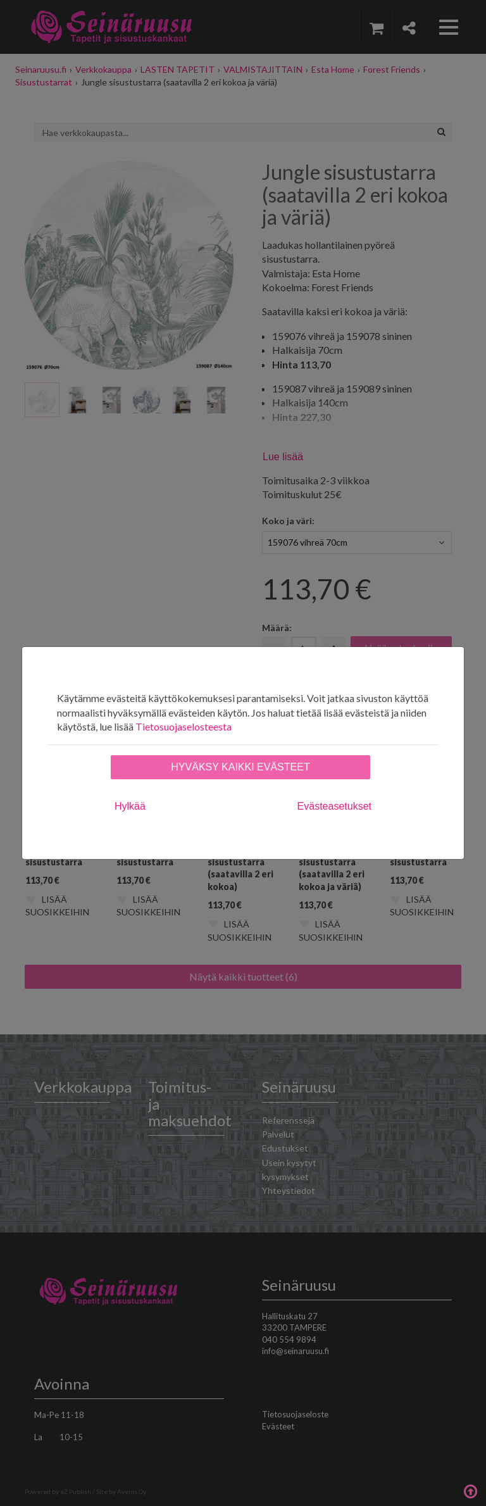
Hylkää (130, 806)
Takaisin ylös (470, 1490)
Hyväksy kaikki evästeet (240, 767)
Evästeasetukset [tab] (334, 806)
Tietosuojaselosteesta (183, 726)
